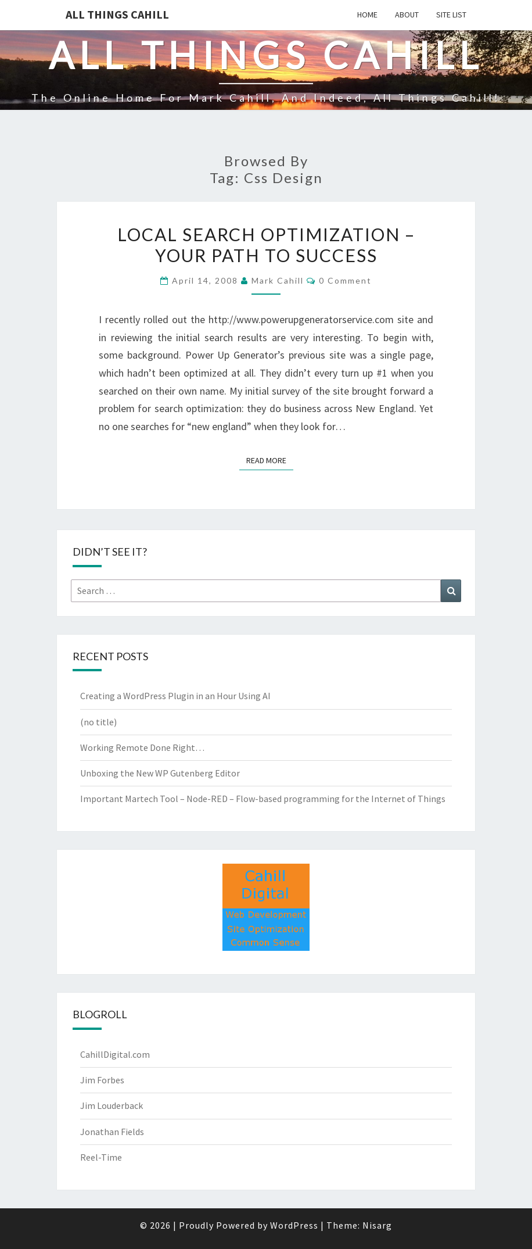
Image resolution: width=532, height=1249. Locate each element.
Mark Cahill (277, 280)
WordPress (294, 1225)
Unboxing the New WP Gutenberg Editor (160, 773)
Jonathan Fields (112, 1131)
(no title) (98, 722)
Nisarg (377, 1225)
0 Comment (345, 280)
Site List (451, 14)
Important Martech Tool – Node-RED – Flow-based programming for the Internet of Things (262, 798)
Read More (269, 460)
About (407, 14)
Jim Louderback (111, 1105)
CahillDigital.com (115, 1054)
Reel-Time (101, 1157)
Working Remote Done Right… (142, 747)
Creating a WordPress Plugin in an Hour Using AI (175, 696)
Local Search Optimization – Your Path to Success (266, 245)
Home (367, 14)
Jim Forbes (102, 1080)
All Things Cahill (117, 14)
